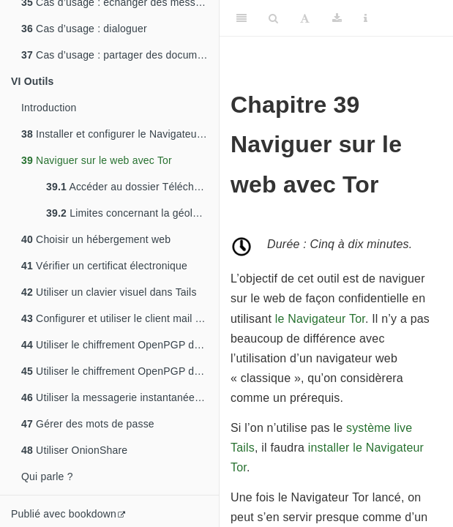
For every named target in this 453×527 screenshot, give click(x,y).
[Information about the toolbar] (365, 18)
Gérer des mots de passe (87, 424)
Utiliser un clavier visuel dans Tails (109, 292)
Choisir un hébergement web (96, 239)
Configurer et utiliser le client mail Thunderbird (120, 318)
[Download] (337, 18)
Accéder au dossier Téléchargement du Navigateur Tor (132, 187)
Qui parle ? (47, 476)
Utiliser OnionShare (74, 450)
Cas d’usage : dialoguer (84, 28)
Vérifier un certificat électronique (104, 266)
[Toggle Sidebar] (241, 18)
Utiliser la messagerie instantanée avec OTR (120, 397)
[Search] (273, 18)
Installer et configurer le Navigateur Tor (119, 134)
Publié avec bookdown (63, 514)
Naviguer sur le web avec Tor (96, 160)
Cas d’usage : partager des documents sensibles (120, 55)
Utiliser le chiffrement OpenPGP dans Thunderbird (120, 345)
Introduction (49, 107)
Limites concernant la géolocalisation (132, 213)
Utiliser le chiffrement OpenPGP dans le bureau (120, 371)
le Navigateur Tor (320, 319)
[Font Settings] (305, 18)
